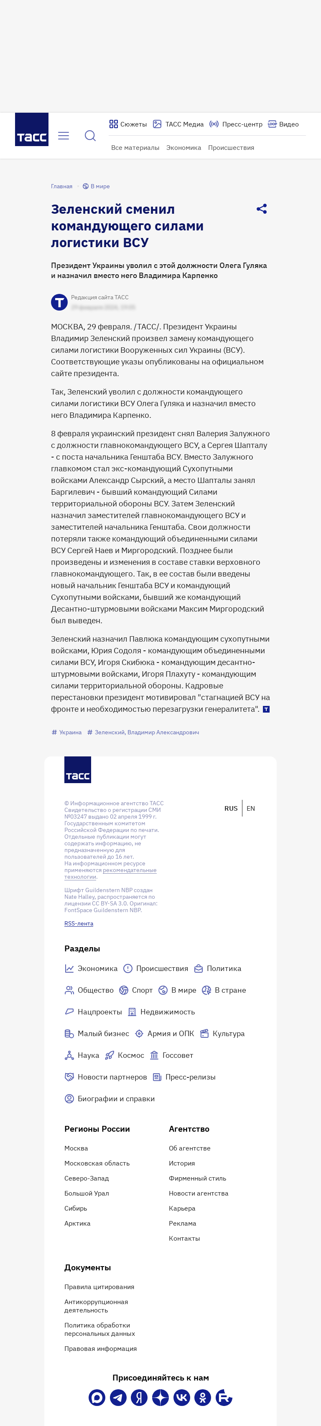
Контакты (184, 1238)
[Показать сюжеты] (128, 124)
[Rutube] (224, 1397)
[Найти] (90, 135)
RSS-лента (78, 923)
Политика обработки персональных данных (99, 1329)
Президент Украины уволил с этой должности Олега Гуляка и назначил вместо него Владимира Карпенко (159, 270)
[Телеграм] (118, 1397)
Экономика (183, 147)
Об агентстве (190, 1148)
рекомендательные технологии (110, 873)
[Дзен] (160, 1397)
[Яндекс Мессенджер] (139, 1397)
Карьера (182, 1208)
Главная (61, 186)
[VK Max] (97, 1397)
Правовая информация (100, 1348)
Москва (76, 1148)
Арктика (77, 1223)
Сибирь (75, 1208)
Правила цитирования (99, 1286)
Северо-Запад (86, 1178)
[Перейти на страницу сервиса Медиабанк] (178, 124)
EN (251, 808)
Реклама (182, 1223)
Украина (66, 732)
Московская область (97, 1163)
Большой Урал (86, 1193)
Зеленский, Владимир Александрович (143, 732)
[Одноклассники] (202, 1397)
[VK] (181, 1397)
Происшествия (231, 147)
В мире (96, 186)
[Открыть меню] (63, 135)
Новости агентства (199, 1193)
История (182, 1163)
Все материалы (135, 147)
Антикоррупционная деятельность (96, 1305)
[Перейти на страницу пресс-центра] (235, 124)
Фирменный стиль (197, 1178)
